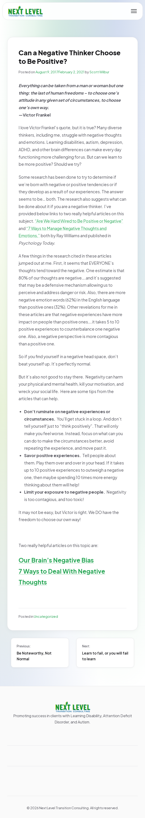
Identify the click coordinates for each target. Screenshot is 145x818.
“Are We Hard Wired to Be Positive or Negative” (79, 221)
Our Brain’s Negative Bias (56, 560)
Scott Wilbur (99, 72)
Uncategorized (46, 616)
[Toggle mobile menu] (134, 11)
